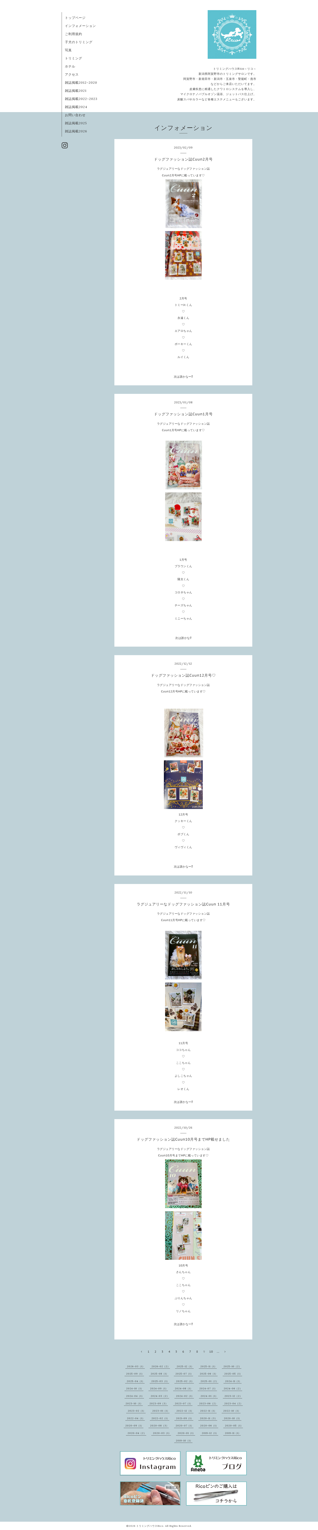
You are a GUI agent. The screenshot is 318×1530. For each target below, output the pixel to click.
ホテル (70, 66)
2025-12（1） (185, 1366)
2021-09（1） (184, 1418)
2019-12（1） (210, 1433)
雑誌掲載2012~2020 (81, 82)
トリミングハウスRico (149, 1525)
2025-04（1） (136, 1381)
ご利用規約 (73, 34)
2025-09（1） (135, 1373)
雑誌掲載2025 (76, 123)
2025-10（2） (232, 1366)
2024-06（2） (233, 1388)
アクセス (72, 74)
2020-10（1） (232, 1418)
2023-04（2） (233, 1403)
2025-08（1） (160, 1373)
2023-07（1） (183, 1403)
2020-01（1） (186, 1433)
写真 (68, 50)
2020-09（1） (134, 1425)
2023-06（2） (208, 1403)
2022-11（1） (208, 1410)
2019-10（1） (184, 1440)
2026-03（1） (136, 1366)
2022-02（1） (160, 1418)
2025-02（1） (185, 1381)
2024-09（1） (159, 1388)
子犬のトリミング (78, 42)
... (218, 1351)
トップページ (75, 18)
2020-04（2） (137, 1433)
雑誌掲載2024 (76, 107)
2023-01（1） (161, 1410)
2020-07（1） (184, 1425)
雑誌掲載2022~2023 (81, 99)
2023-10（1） (134, 1403)
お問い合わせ (75, 115)
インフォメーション (80, 26)
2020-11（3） (208, 1418)
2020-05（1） (234, 1425)
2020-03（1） (162, 1433)
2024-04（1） (135, 1395)
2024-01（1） (209, 1395)
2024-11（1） (233, 1381)
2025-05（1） (233, 1373)
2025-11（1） (208, 1366)
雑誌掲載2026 (76, 131)
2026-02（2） (160, 1366)
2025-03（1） (160, 1381)
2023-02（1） (137, 1410)
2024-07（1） (208, 1388)
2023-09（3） (158, 1403)
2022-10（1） (232, 1410)
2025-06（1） (209, 1373)
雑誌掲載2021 (76, 91)
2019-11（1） (233, 1433)
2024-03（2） (160, 1395)
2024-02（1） (185, 1395)
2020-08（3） (159, 1425)
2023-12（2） (233, 1395)
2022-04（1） (136, 1418)
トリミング (73, 58)
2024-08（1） (184, 1388)
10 (211, 1351)
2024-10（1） (134, 1388)
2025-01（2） (209, 1381)
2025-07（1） (184, 1373)
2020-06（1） (209, 1425)
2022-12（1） (184, 1410)
